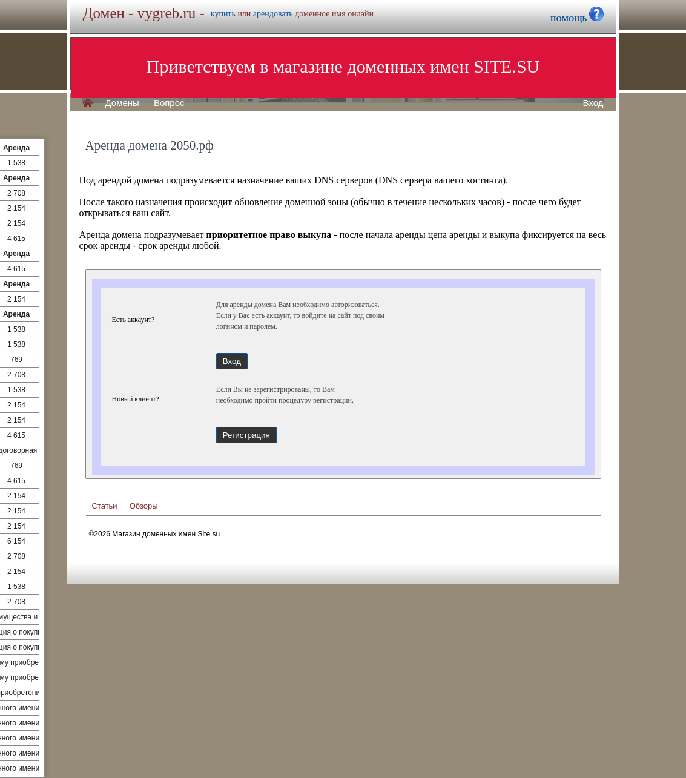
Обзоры (144, 505)
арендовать (273, 13)
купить (223, 13)
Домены (122, 103)
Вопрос (169, 103)
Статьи (104, 505)
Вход (593, 103)
